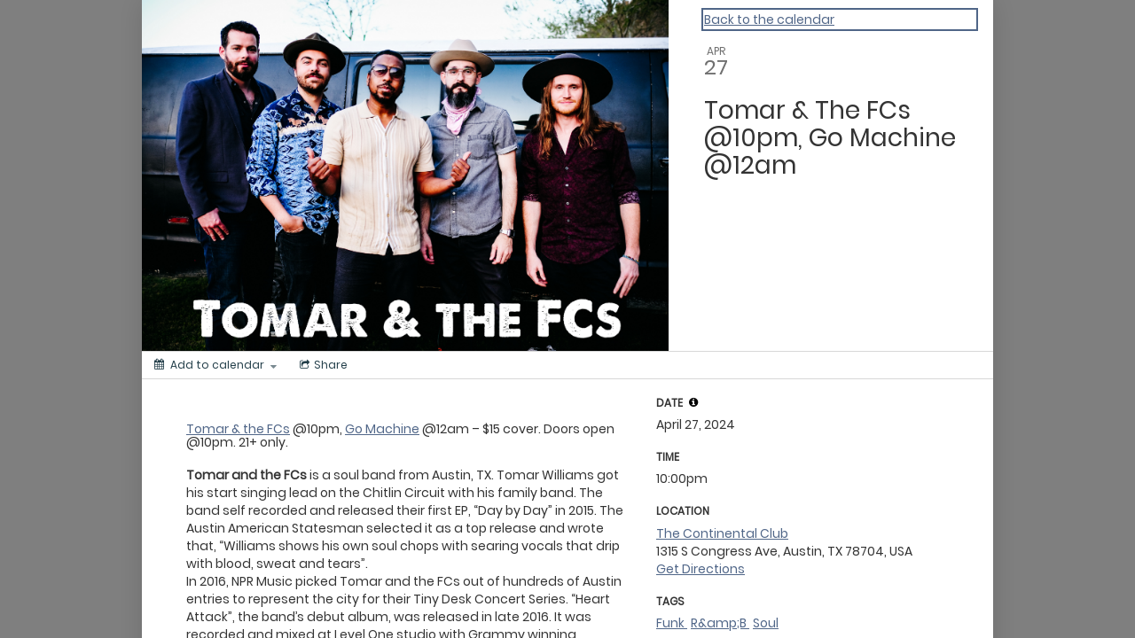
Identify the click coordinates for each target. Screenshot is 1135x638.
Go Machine (382, 429)
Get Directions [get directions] (700, 569)
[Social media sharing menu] (322, 365)
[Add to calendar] (215, 365)
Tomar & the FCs (238, 429)
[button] (693, 402)
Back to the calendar (769, 19)
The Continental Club (722, 533)
